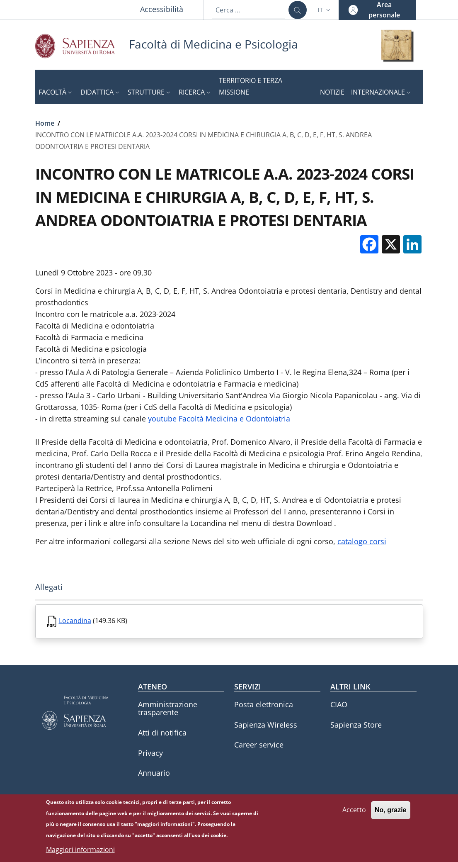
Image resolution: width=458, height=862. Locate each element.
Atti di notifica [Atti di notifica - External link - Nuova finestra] (162, 733)
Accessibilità (161, 9)
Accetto (354, 813)
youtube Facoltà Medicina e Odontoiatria (219, 419)
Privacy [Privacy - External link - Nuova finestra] (150, 753)
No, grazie (390, 814)
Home (44, 123)
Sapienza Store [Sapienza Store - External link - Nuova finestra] (356, 725)
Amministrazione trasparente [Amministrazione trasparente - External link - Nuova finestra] (167, 708)
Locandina (75, 620)
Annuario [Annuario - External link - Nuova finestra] (154, 773)
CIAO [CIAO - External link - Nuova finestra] (338, 704)
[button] (325, 9)
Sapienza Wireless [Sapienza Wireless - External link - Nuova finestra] (265, 725)
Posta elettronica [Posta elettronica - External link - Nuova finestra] (263, 704)
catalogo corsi (361, 541)
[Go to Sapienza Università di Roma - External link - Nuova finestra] (82, 45)
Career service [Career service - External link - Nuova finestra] (259, 745)
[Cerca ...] (297, 10)
